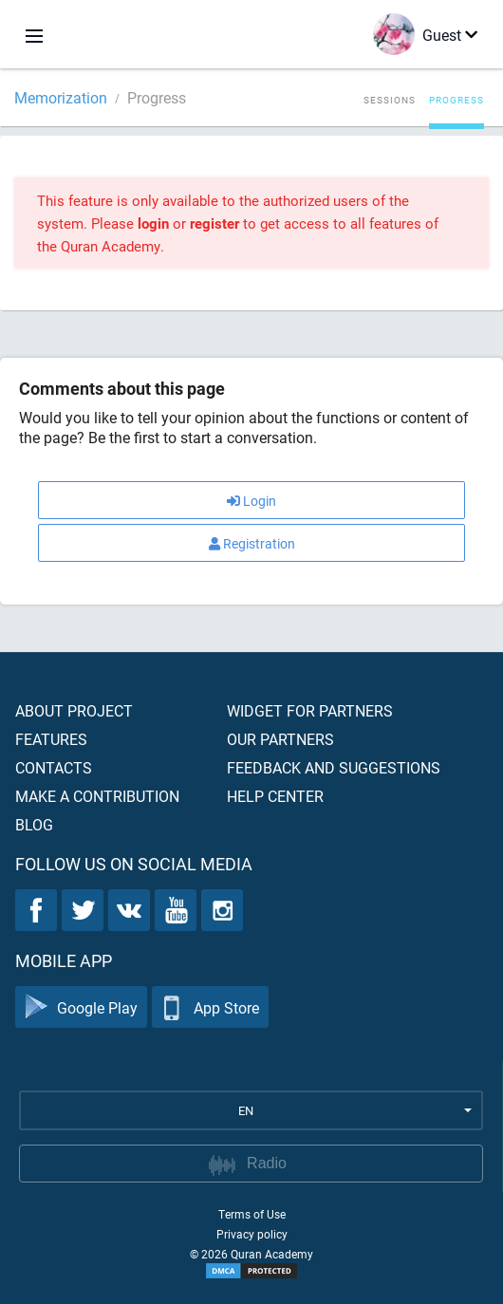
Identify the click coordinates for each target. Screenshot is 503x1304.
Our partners (280, 739)
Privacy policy (252, 1233)
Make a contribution (97, 796)
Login (251, 500)
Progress (456, 99)
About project (74, 710)
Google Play (81, 1007)
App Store (210, 1007)
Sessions (389, 99)
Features (51, 739)
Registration (252, 543)
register (214, 223)
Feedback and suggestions (333, 767)
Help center (275, 796)
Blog (34, 824)
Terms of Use (252, 1213)
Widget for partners (310, 710)
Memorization (60, 97)
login (153, 223)
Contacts (53, 767)
